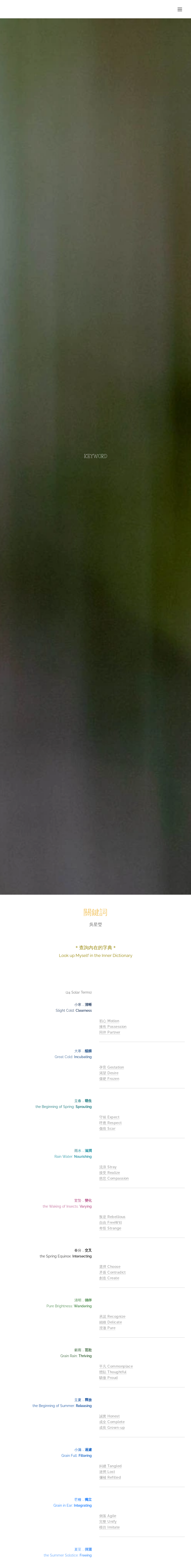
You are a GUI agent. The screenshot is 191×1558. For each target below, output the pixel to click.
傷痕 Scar (107, 1128)
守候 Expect (109, 1117)
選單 (180, 9)
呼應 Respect (110, 1123)
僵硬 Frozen (109, 1078)
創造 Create (109, 1278)
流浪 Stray (108, 1167)
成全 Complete (112, 1422)
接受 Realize (109, 1173)
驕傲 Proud (108, 1377)
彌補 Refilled (110, 1477)
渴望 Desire (108, 1073)
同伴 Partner (109, 1032)
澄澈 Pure (107, 1328)
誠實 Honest (109, 1416)
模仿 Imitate (109, 1527)
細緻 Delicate (110, 1322)
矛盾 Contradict (112, 1272)
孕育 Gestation (111, 1067)
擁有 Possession (113, 1027)
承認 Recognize (112, 1316)
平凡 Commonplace (116, 1366)
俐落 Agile (107, 1516)
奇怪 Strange (110, 1228)
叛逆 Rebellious (112, 1217)
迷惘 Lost (107, 1472)
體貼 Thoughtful (113, 1372)
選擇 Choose (109, 1267)
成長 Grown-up (112, 1427)
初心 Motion (109, 1021)
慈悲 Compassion (114, 1178)
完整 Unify (108, 1522)
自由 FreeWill (110, 1222)
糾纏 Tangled (110, 1466)
